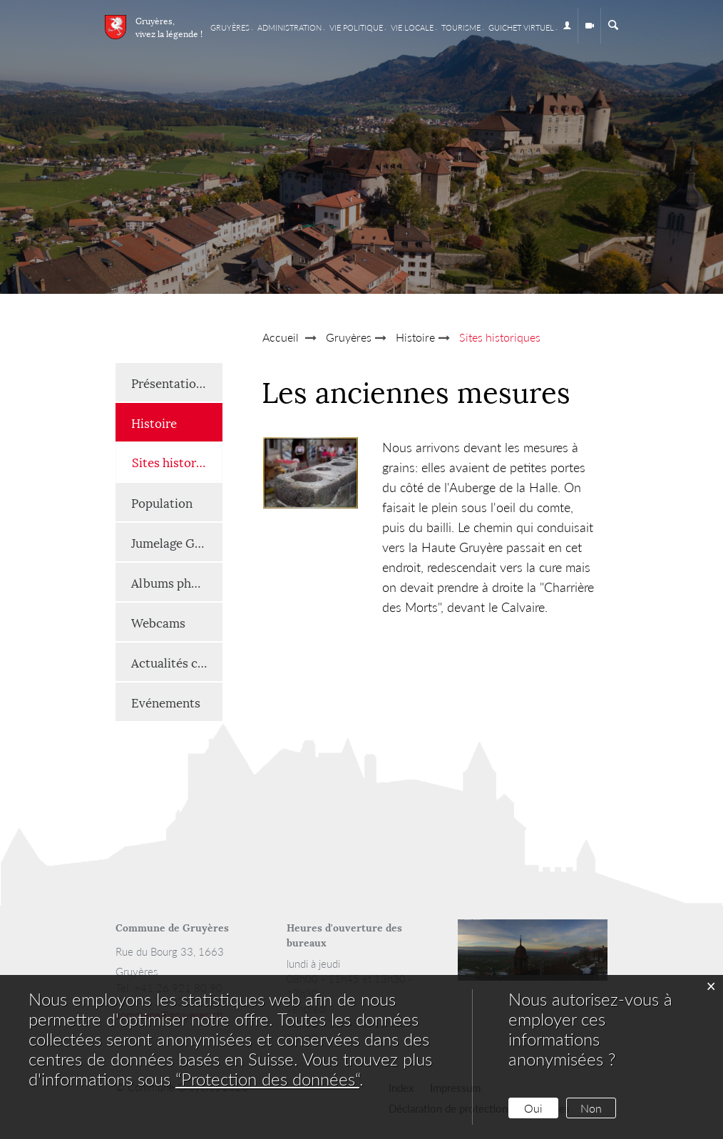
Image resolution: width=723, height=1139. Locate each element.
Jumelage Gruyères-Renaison (176, 542)
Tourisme (461, 27)
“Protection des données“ (267, 1078)
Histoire (154, 422)
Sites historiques (177, 461)
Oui (533, 1108)
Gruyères (230, 27)
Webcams (158, 622)
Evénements (165, 702)
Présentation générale (176, 382)
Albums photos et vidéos (176, 582)
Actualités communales (176, 662)
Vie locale (412, 27)
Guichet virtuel (521, 27)
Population (162, 502)
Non (591, 1108)
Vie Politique (356, 27)
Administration (289, 27)
